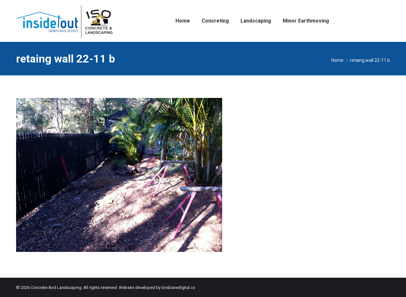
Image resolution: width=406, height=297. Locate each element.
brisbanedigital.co (178, 287)
